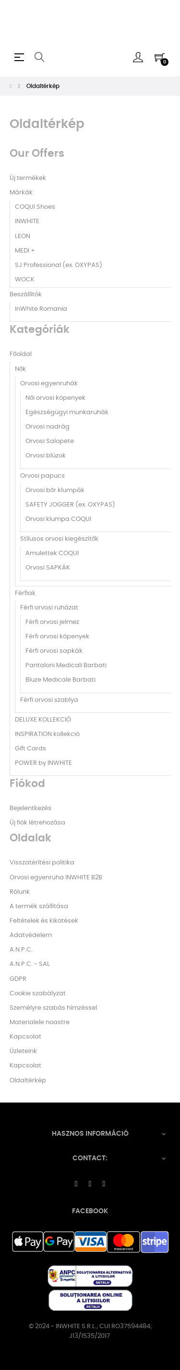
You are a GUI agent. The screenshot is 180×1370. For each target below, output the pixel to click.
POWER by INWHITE (43, 763)
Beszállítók (26, 295)
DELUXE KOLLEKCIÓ (43, 720)
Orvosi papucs (42, 476)
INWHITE (27, 221)
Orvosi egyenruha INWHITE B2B (56, 878)
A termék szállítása (39, 906)
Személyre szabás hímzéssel (53, 1008)
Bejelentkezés (30, 808)
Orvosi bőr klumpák (54, 490)
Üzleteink (23, 1051)
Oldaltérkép (28, 1081)
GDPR (18, 979)
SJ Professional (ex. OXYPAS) (58, 265)
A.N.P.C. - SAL (30, 964)
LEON (22, 236)
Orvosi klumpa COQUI (58, 519)
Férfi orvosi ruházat (49, 608)
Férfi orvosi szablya (49, 700)
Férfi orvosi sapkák (54, 651)
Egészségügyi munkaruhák (66, 412)
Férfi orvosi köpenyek (57, 637)
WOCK (25, 280)
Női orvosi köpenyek (55, 398)
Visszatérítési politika (42, 863)
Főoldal (21, 354)
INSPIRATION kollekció (47, 734)
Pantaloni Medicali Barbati (66, 665)
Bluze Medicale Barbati (60, 680)
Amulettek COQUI (52, 553)
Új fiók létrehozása (37, 823)
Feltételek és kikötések (44, 921)
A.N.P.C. (21, 950)
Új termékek (28, 178)
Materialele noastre (40, 1022)
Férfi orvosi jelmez (52, 622)
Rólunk (20, 892)
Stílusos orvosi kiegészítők (59, 539)
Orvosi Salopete (49, 441)
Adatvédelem (31, 935)
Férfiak (25, 593)
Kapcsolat (25, 1037)
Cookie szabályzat (38, 993)
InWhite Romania (41, 309)
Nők (20, 369)
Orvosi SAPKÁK (47, 568)
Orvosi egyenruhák (49, 384)
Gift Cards (30, 749)
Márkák (21, 193)
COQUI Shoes (35, 207)
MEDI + (25, 251)
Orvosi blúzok (45, 456)
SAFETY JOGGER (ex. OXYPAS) (70, 505)
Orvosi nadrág (47, 427)
